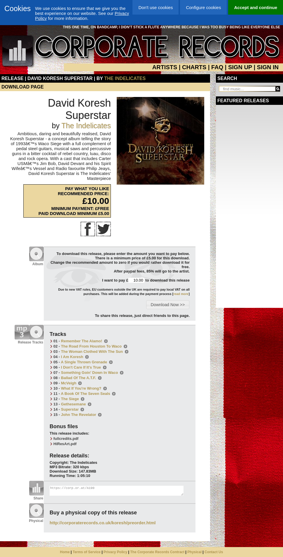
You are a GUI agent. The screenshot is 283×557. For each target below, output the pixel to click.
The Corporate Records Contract (157, 552)
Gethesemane (73, 404)
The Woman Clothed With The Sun (92, 351)
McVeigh (68, 383)
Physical (194, 552)
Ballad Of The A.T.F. (78, 378)
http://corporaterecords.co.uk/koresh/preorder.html (103, 522)
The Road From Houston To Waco (91, 346)
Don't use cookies (155, 7)
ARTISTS (164, 67)
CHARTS (194, 67)
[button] (167, 304)
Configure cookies (203, 7)
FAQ (217, 67)
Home (65, 552)
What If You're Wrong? (81, 388)
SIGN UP (240, 67)
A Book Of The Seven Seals (85, 393)
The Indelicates (125, 78)
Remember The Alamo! (81, 341)
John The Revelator (78, 414)
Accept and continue (255, 7)
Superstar (70, 409)
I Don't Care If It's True (81, 367)
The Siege (70, 399)
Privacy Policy (115, 552)
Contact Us (214, 552)
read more (180, 294)
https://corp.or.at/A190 (117, 491)
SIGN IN (268, 67)
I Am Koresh (72, 357)
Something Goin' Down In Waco (89, 372)
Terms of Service (87, 552)
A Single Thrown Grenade (84, 362)
